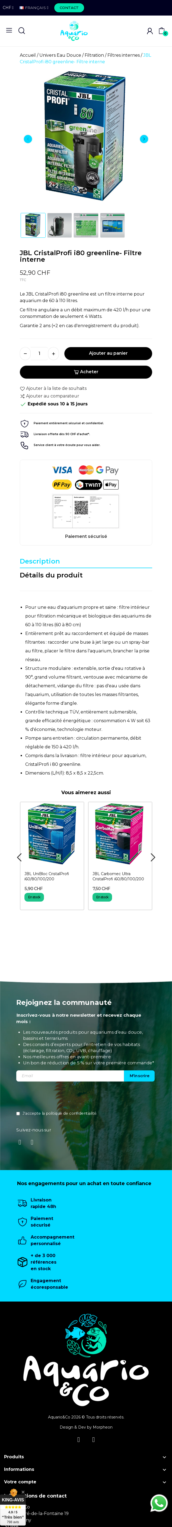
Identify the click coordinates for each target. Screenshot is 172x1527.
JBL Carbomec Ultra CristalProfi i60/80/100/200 (118, 876)
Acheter (86, 371)
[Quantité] (39, 353)
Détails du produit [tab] (51, 575)
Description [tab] (40, 561)
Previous (28, 139)
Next (144, 139)
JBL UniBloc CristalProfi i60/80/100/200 (46, 876)
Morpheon (103, 1427)
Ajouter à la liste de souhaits (53, 388)
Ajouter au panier (108, 353)
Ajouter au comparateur (49, 396)
